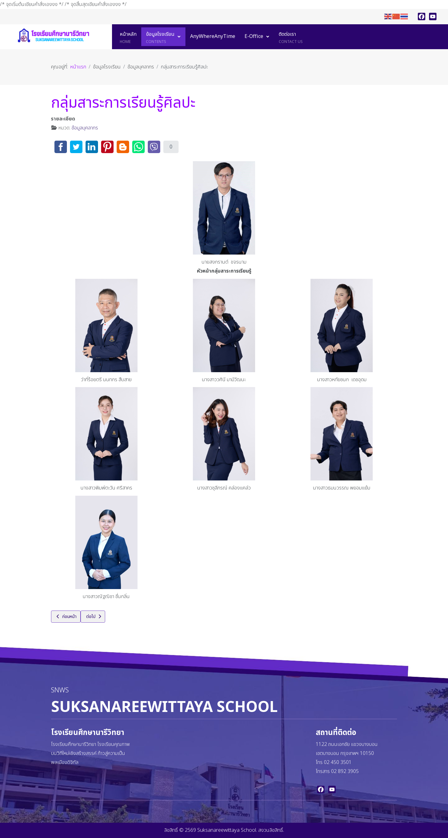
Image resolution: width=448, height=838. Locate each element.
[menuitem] (128, 36)
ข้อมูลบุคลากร (85, 128)
